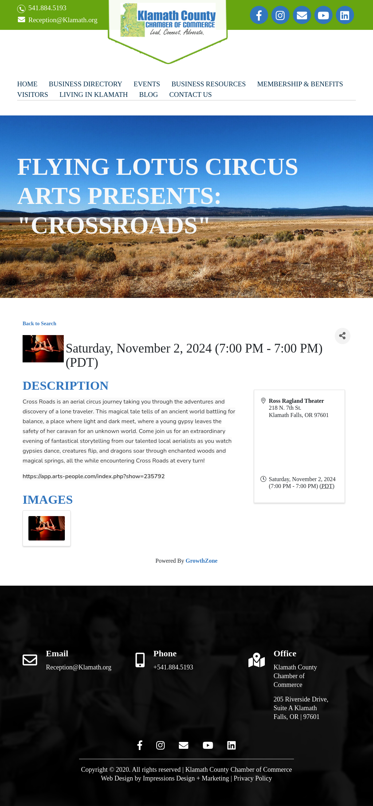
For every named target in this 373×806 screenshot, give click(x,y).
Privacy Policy (252, 778)
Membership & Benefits (300, 84)
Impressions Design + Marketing (186, 778)
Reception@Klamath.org (57, 20)
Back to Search (39, 323)
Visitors (32, 94)
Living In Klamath (93, 94)
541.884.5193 (41, 8)
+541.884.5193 (173, 667)
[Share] (342, 336)
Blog (148, 94)
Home (27, 84)
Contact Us (190, 94)
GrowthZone (201, 561)
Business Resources (209, 84)
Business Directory (85, 84)
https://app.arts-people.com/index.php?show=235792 (94, 476)
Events (147, 84)
